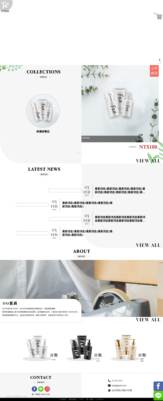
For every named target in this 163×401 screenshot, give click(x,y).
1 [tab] (78, 153)
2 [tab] (81, 153)
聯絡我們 (156, 6)
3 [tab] (85, 153)
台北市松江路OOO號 (119, 390)
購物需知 (134, 6)
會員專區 (145, 6)
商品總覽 (123, 6)
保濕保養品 (46, 131)
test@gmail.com (116, 385)
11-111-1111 (115, 381)
